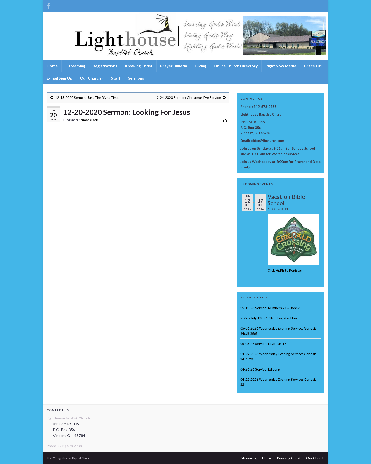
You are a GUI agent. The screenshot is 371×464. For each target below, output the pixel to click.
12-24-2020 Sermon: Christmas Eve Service (188, 97)
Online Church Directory (236, 66)
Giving (200, 66)
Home (52, 66)
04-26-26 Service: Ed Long (260, 369)
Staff (116, 78)
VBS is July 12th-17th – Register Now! (269, 318)
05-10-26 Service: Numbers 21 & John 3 (270, 308)
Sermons (136, 78)
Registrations (105, 66)
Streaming (75, 66)
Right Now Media (280, 66)
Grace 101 (313, 66)
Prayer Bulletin (173, 66)
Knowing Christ (139, 66)
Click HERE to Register (285, 270)
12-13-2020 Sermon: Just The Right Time (87, 97)
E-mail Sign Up (59, 78)
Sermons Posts (89, 119)
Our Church (91, 78)
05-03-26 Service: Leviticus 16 (263, 344)
